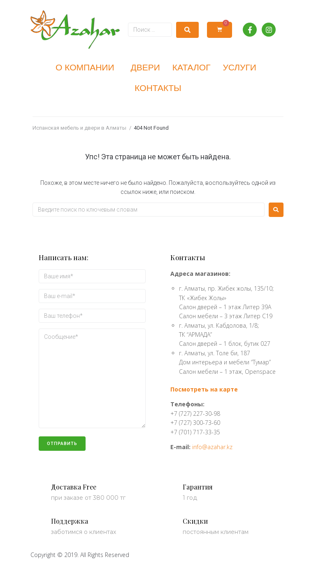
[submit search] (187, 30)
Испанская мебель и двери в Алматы (79, 128)
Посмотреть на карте (204, 389)
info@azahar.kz (212, 447)
